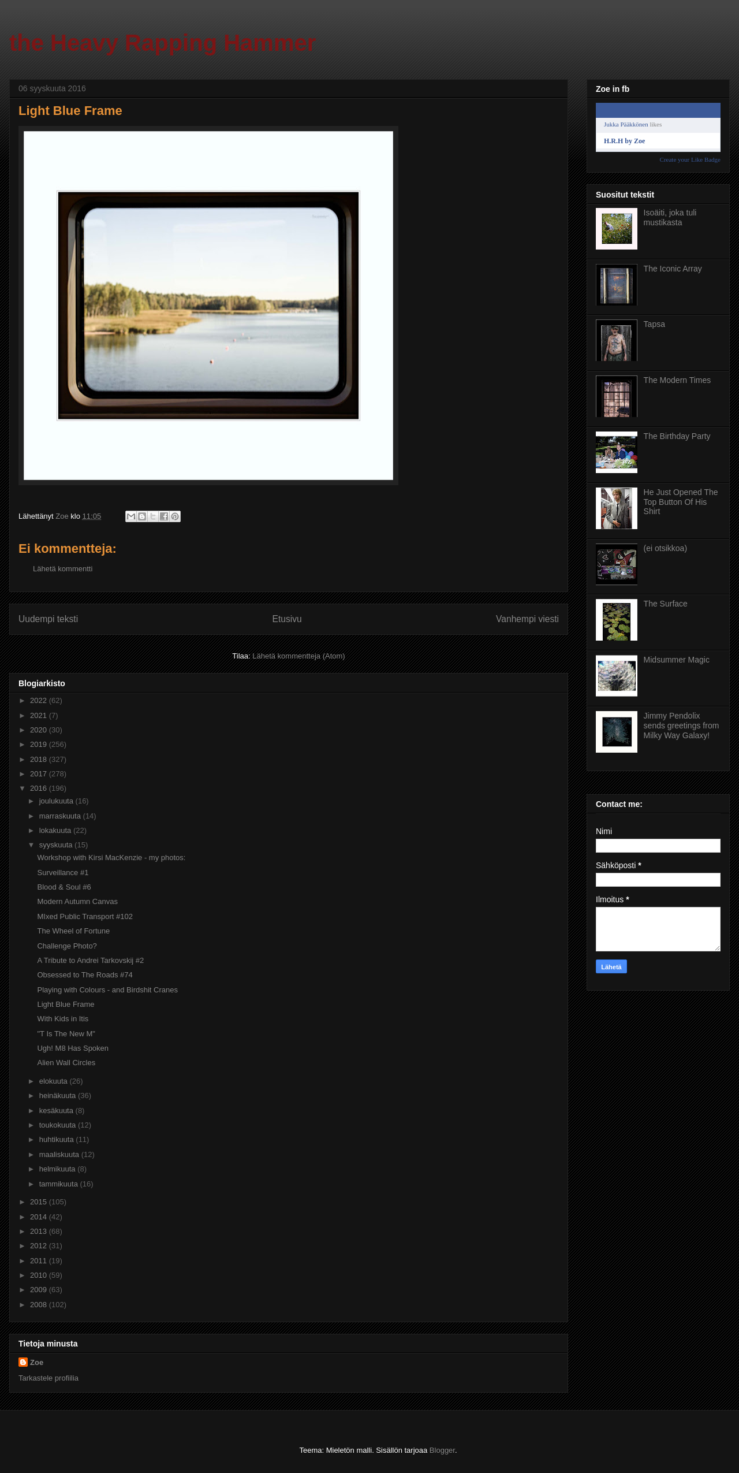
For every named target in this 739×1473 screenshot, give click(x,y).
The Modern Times (677, 380)
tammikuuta (59, 1184)
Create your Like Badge (690, 159)
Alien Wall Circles (66, 1062)
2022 (39, 700)
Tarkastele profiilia (48, 1378)
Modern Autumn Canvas (77, 901)
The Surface (666, 603)
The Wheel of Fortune (73, 931)
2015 (39, 1201)
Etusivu (287, 619)
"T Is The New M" (66, 1033)
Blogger (442, 1450)
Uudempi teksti (48, 619)
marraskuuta (61, 816)
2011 (39, 1260)
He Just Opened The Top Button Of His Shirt (681, 502)
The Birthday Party (677, 436)
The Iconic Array (673, 268)
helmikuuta (58, 1169)
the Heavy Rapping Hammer (162, 42)
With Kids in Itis (62, 1018)
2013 (39, 1231)
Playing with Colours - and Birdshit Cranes (107, 989)
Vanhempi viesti (527, 619)
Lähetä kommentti (62, 568)
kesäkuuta (57, 1110)
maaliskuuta (60, 1154)
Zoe (36, 1362)
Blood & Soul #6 (64, 887)
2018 (39, 759)
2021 (39, 715)
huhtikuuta (57, 1139)
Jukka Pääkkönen (626, 124)
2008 (39, 1304)
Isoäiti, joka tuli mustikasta (670, 217)
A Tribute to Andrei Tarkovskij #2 (90, 960)
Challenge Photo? (66, 946)
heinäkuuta (58, 1095)
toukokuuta (58, 1125)
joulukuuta (57, 801)
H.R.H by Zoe (624, 141)
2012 (39, 1245)
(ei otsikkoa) (665, 548)
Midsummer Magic (677, 659)
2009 (39, 1289)
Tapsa (654, 324)
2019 (39, 744)
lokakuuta (56, 830)
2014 (39, 1216)
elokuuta (54, 1081)
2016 (39, 788)
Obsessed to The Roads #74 (84, 974)
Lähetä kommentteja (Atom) (298, 656)
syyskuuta (56, 844)
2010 (39, 1275)
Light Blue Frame (65, 1004)
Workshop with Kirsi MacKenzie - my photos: (111, 857)
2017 (39, 773)
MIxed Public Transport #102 (84, 916)
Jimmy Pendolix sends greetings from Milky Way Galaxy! (681, 725)
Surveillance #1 (62, 872)
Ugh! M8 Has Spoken (73, 1048)
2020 (39, 730)
